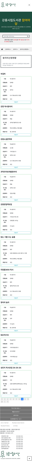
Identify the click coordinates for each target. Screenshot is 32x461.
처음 (2, 399)
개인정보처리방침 (5, 426)
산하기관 (15, 415)
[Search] (14, 36)
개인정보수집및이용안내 (18, 423)
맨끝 (7, 401)
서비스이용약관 (4, 423)
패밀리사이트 (15, 412)
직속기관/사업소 (15, 408)
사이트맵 (15, 426)
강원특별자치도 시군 (15, 419)
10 (2, 402)
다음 (4, 401)
